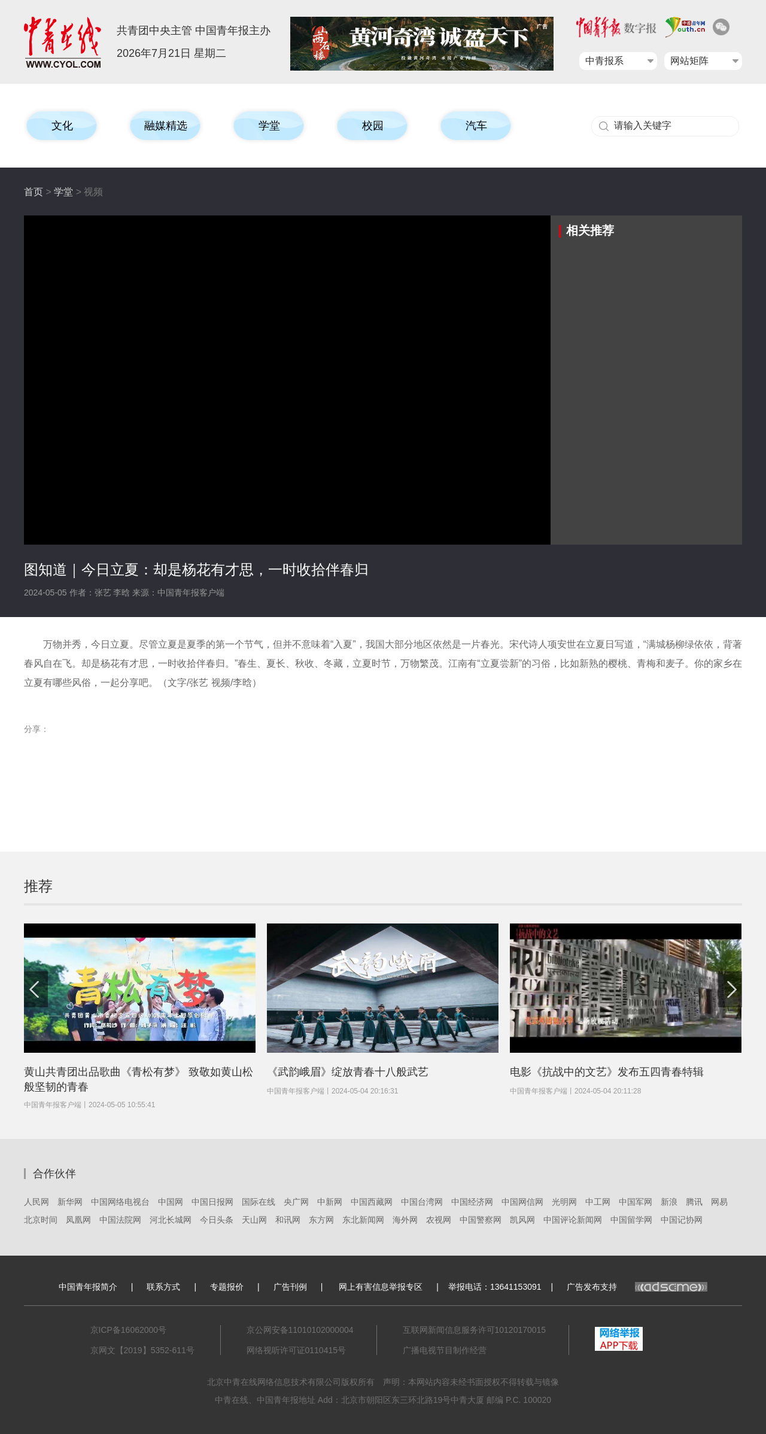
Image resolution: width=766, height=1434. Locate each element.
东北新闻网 (363, 1220)
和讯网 (287, 1220)
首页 (33, 192)
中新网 (329, 1202)
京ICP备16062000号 (128, 1330)
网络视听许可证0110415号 (296, 1350)
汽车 (476, 126)
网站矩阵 (689, 61)
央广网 (296, 1202)
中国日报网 (212, 1202)
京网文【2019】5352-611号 (142, 1350)
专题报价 (227, 1287)
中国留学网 (631, 1220)
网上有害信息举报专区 (380, 1287)
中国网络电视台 (120, 1202)
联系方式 (163, 1287)
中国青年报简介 (88, 1287)
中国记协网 (682, 1220)
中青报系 (604, 61)
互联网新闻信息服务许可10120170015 (474, 1330)
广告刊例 (290, 1287)
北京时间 (40, 1220)
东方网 (321, 1220)
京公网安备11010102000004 (300, 1330)
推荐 (38, 886)
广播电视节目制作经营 (445, 1350)
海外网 (405, 1220)
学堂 (63, 192)
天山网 (254, 1220)
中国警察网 (480, 1220)
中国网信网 (522, 1202)
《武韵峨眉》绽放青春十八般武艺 (347, 1072)
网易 (719, 1202)
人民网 (36, 1202)
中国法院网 (120, 1220)
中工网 (597, 1202)
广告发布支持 (637, 1287)
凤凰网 (78, 1220)
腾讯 (694, 1202)
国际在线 (258, 1202)
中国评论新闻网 (572, 1220)
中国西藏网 (372, 1202)
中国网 (170, 1202)
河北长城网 (171, 1220)
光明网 (564, 1202)
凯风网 (522, 1220)
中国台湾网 (422, 1202)
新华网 (70, 1202)
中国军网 (635, 1202)
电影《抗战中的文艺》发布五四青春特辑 (607, 1072)
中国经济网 (472, 1202)
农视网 (438, 1220)
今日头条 (216, 1220)
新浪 (669, 1202)
